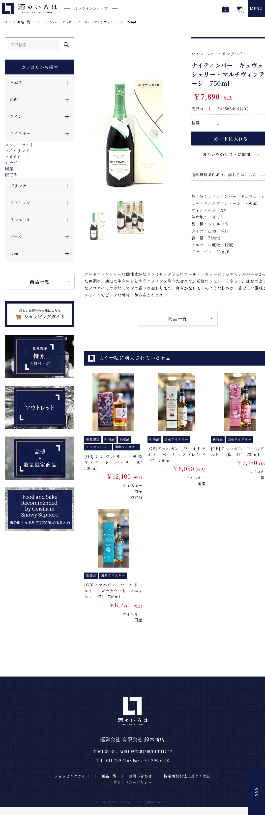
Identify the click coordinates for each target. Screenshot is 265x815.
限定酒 (11, 174)
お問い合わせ (140, 776)
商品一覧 (23, 22)
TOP (7, 22)
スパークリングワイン (226, 54)
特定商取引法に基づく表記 (187, 776)
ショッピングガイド (71, 776)
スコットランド (19, 145)
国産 (9, 168)
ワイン (197, 54)
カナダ (11, 163)
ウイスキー (132, 485)
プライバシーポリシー (132, 782)
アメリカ (13, 157)
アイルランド (17, 151)
